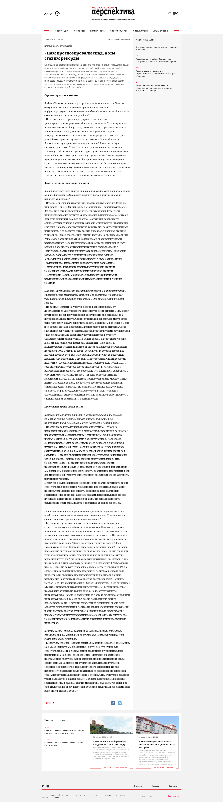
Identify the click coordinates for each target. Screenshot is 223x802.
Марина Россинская (122, 39)
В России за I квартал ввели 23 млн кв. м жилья (63, 744)
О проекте (138, 786)
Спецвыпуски (140, 30)
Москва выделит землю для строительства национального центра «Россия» (155, 73)
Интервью (48, 46)
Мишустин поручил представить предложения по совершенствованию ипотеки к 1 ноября (154, 88)
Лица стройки (161, 30)
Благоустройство (120, 768)
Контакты (173, 786)
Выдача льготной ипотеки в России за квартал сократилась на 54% (64, 732)
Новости (56, 46)
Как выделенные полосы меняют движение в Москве (157, 48)
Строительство (118, 30)
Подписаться (173, 796)
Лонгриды (79, 30)
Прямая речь (97, 30)
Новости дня (61, 30)
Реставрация (159, 768)
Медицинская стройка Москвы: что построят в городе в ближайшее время (156, 60)
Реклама (155, 786)
